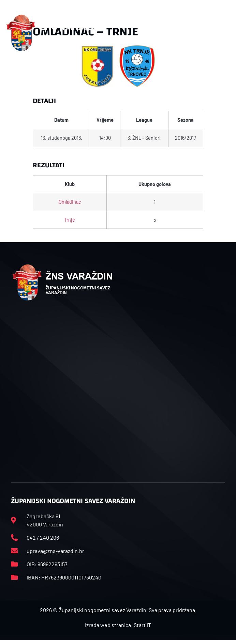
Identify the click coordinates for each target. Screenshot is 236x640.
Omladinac (70, 202)
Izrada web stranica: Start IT (118, 625)
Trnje (69, 220)
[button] (223, 33)
